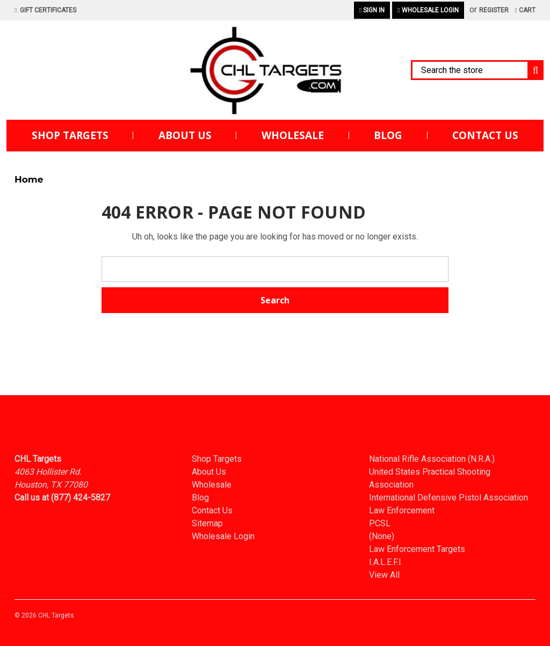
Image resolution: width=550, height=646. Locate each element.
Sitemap (207, 523)
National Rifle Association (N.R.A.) (432, 459)
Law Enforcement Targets (417, 549)
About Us (185, 135)
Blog (388, 135)
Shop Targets (70, 135)
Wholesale (293, 135)
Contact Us (485, 135)
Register (494, 10)
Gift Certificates (45, 10)
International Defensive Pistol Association (448, 497)
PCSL (379, 523)
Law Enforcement (402, 510)
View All (384, 575)
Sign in (372, 10)
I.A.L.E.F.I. (386, 562)
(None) (381, 536)
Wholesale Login (427, 10)
